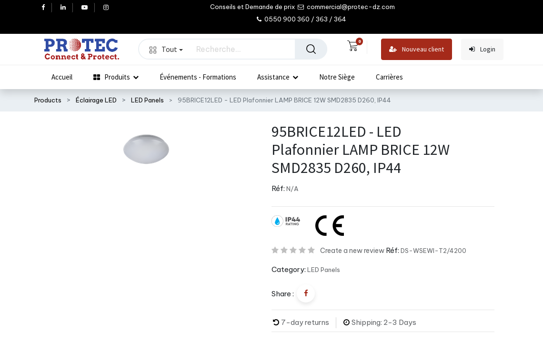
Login (482, 49)
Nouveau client (416, 49)
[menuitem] (62, 77)
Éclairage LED (96, 100)
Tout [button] (166, 49)
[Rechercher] (311, 49)
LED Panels (147, 100)
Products (47, 100)
